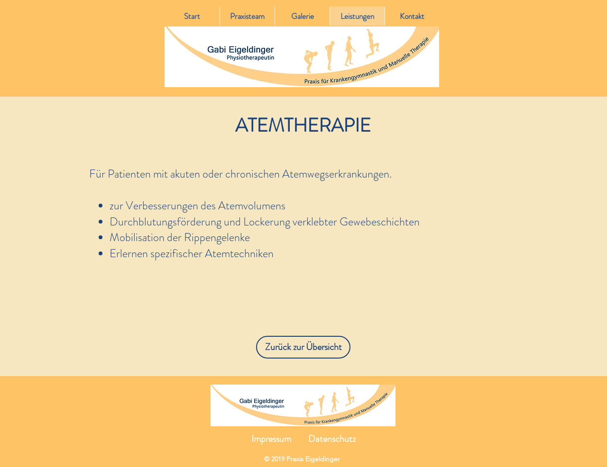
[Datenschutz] (331, 439)
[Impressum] (271, 439)
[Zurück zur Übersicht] (303, 347)
